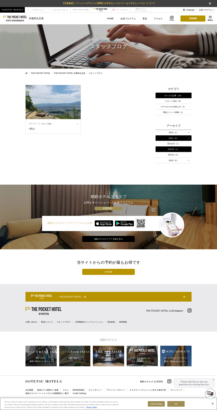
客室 (145, 18)
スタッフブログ (63, 322)
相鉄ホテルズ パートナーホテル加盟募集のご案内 (47, 393)
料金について (47, 322)
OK (176, 404)
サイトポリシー (95, 390)
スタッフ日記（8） (173, 101)
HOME (110, 18)
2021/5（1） (173, 149)
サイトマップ (176, 390)
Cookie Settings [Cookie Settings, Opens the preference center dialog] (156, 404)
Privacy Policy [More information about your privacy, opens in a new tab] (91, 407)
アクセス (158, 18)
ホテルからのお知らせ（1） (173, 107)
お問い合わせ (31, 322)
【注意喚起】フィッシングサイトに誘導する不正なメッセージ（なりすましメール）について (108, 3)
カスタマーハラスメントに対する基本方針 (148, 390)
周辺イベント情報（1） (173, 112)
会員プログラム (128, 18)
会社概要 (29, 390)
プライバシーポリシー (116, 390)
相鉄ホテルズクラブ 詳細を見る (108, 239)
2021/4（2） (173, 155)
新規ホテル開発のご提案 (48, 390)
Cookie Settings (79, 393)
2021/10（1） (173, 144)
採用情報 (123, 322)
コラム (65, 390)
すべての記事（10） (173, 95)
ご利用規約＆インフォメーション (88, 322)
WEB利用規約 (78, 390)
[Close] (213, 404)
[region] (108, 404)
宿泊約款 (111, 322)
